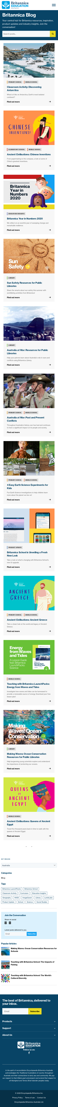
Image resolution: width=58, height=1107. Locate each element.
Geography (6, 898)
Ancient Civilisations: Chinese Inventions (29, 154)
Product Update (8, 902)
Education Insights (39, 893)
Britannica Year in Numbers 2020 (25, 218)
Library (38, 898)
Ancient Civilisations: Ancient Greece (27, 619)
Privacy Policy (17, 1098)
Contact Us (41, 1098)
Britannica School (31, 889)
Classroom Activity (9, 893)
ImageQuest (27, 898)
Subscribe (32, 934)
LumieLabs (48, 898)
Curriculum (24, 893)
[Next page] (31, 846)
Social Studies (42, 902)
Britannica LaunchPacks (11, 889)
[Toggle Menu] (54, 5)
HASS (16, 898)
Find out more (13, 102)
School (20, 902)
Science (30, 902)
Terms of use (30, 1098)
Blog (3, 878)
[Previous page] (27, 846)
